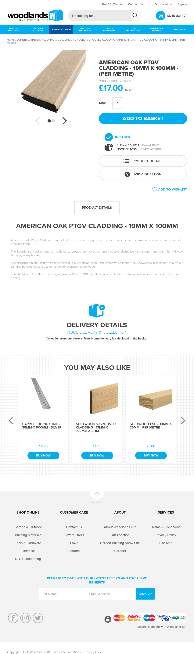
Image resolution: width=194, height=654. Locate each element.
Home (11, 39)
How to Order (74, 535)
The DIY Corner (112, 4)
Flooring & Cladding (56, 39)
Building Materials (28, 535)
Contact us (74, 527)
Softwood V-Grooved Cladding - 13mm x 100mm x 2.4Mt (96, 427)
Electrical (28, 551)
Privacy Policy (166, 535)
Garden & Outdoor (28, 527)
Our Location (163, 4)
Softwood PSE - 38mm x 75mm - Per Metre (151, 425)
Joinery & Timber (28, 39)
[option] (51, 84)
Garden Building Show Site (120, 543)
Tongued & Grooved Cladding (94, 39)
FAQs (74, 543)
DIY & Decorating (28, 559)
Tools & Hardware (28, 543)
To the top (97, 502)
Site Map (165, 543)
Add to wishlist (172, 189)
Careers (120, 551)
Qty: (102, 103)
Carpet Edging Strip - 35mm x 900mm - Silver (41, 425)
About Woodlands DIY (120, 527)
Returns (74, 551)
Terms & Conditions (166, 527)
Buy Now (43, 455)
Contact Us (135, 4)
